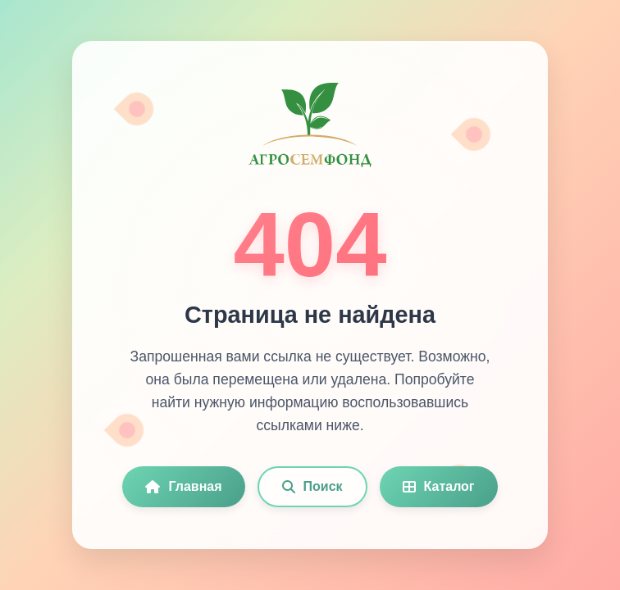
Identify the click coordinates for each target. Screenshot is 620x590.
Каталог (439, 486)
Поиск (312, 486)
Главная (183, 486)
